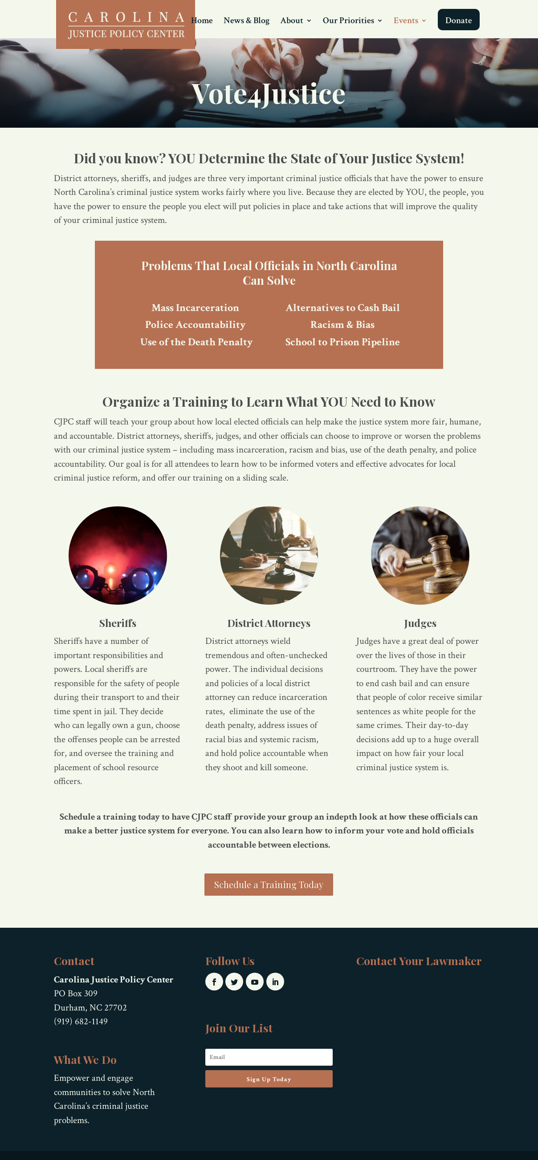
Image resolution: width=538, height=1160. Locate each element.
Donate (458, 20)
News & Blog (246, 21)
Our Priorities (348, 21)
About (291, 21)
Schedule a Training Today (268, 884)
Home (202, 21)
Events (406, 21)
